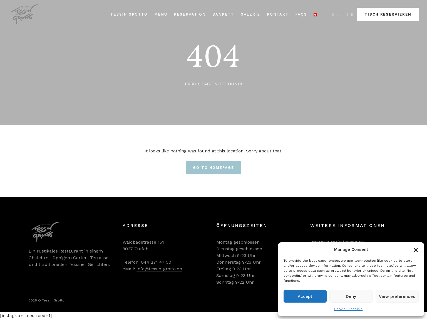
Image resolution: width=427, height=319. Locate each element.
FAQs (301, 14)
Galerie (250, 14)
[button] (416, 249)
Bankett (223, 14)
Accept (305, 296)
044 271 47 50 (156, 262)
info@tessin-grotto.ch (159, 268)
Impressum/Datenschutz (337, 241)
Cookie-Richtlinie (348, 309)
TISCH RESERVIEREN (387, 14)
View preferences (397, 296)
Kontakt (278, 14)
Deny (351, 296)
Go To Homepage (213, 167)
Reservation (189, 14)
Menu (160, 14)
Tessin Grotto (128, 14)
